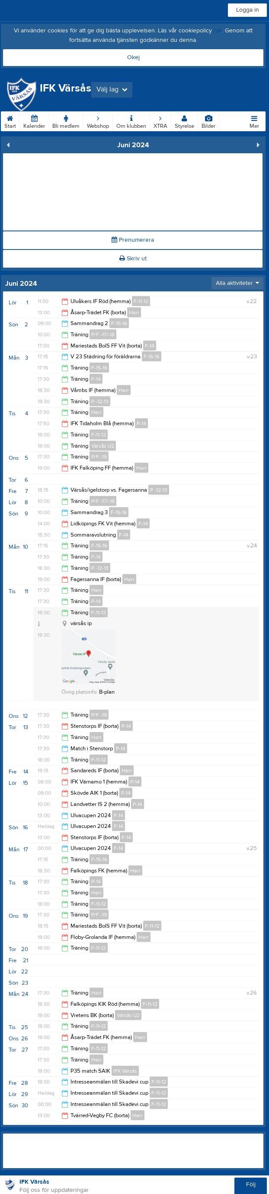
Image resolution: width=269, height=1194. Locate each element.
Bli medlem (66, 120)
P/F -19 (99, 456)
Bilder (208, 120)
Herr (134, 312)
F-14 (149, 345)
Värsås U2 (102, 445)
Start (10, 120)
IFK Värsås (125, 1071)
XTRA (160, 120)
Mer (254, 120)
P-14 (141, 423)
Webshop (98, 120)
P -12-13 (100, 401)
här (218, 31)
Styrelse (184, 120)
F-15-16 (119, 323)
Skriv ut (133, 258)
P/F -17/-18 (103, 334)
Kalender (34, 120)
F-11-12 (141, 301)
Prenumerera (133, 240)
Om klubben (131, 120)
